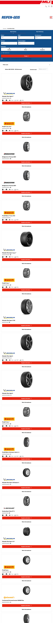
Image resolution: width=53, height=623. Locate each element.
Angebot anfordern (26, 103)
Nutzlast (3, 40)
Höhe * (19, 35)
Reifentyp (3, 46)
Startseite (4, 28)
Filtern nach (26, 64)
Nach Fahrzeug (39, 31)
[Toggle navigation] (51, 17)
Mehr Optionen (5, 52)
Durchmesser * (38, 35)
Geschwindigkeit (21, 40)
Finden (26, 56)
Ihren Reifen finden (10, 28)
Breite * (2, 35)
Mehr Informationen (26, 107)
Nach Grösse (13, 31)
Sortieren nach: (33, 69)
